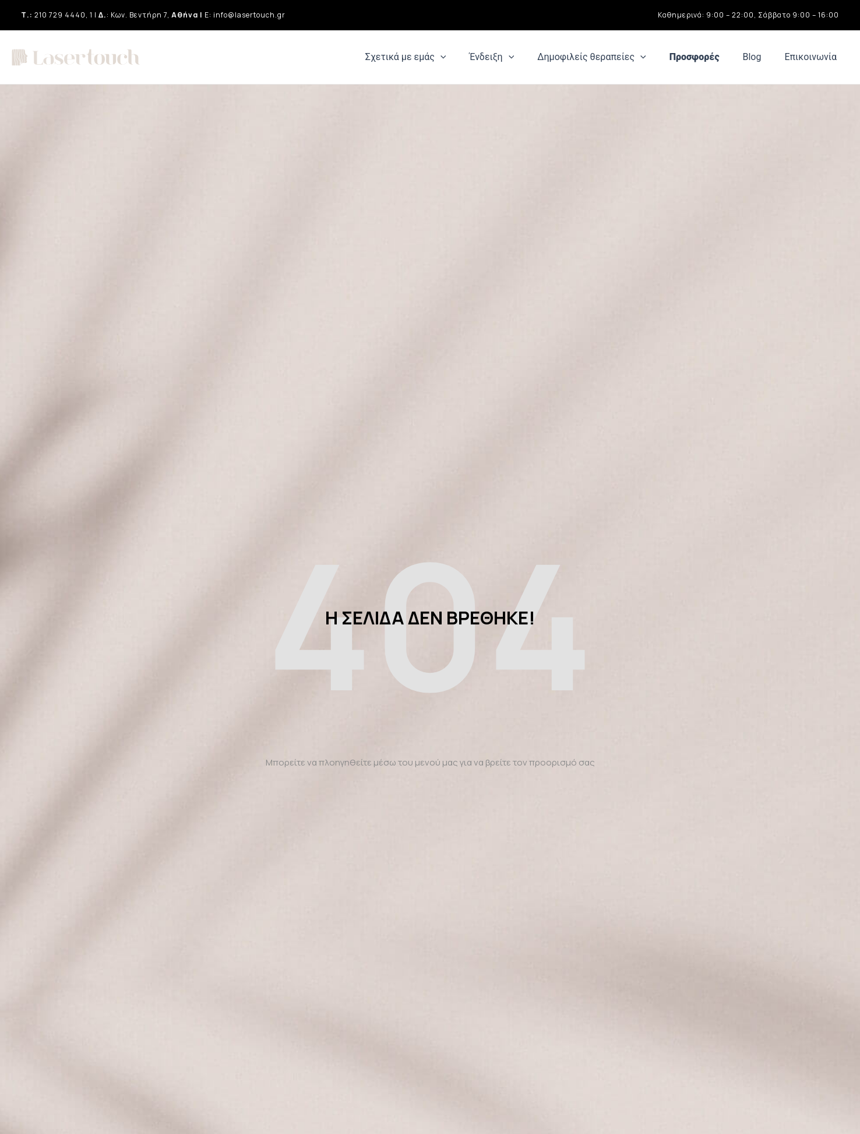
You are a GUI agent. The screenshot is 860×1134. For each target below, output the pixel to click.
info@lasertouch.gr (249, 15)
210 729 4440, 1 (63, 15)
